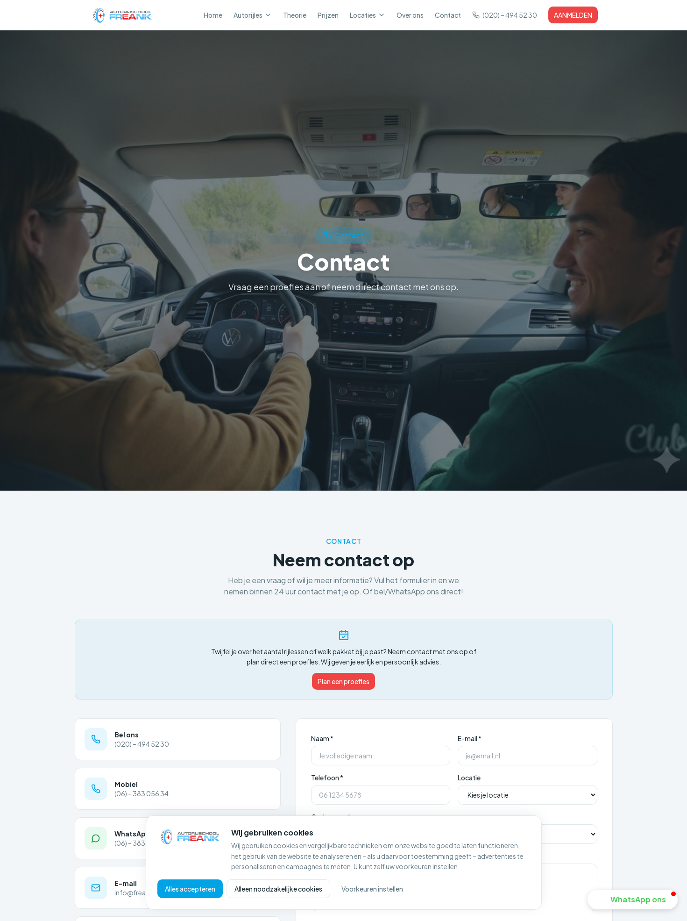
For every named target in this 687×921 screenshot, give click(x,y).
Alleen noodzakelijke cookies (278, 889)
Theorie (294, 15)
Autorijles (253, 15)
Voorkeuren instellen (372, 889)
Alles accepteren (190, 889)
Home (213, 15)
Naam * (322, 738)
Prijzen (328, 15)
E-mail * (470, 738)
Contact (448, 15)
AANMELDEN (573, 15)
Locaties (367, 15)
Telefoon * (327, 777)
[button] (633, 899)
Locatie (469, 777)
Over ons (410, 15)
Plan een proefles (343, 681)
